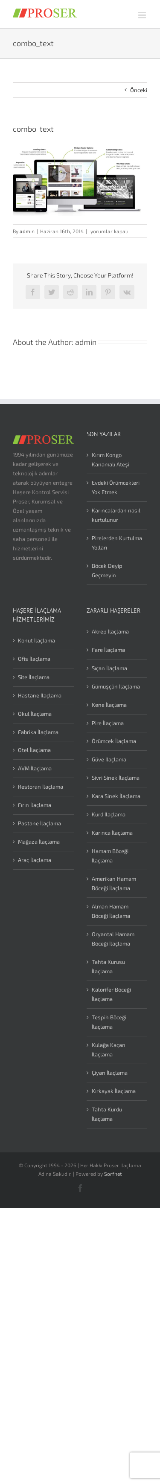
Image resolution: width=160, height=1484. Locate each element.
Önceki (138, 90)
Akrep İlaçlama (110, 631)
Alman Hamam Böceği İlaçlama (111, 911)
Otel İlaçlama (34, 749)
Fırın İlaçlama (34, 804)
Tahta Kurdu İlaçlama (107, 1114)
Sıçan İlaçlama (109, 668)
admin (27, 231)
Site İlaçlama (33, 677)
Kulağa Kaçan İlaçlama (108, 1049)
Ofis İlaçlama (34, 658)
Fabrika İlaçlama (38, 732)
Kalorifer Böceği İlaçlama (111, 994)
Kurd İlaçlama (108, 814)
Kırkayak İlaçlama (114, 1091)
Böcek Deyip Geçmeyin (107, 570)
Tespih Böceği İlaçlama (109, 1022)
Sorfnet (113, 1174)
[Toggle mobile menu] (142, 15)
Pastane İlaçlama (39, 823)
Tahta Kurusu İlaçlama (108, 966)
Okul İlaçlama (35, 713)
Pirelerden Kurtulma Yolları (117, 543)
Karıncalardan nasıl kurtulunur (116, 515)
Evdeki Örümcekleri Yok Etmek (116, 487)
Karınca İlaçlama (112, 832)
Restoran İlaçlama (40, 786)
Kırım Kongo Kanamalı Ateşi (110, 459)
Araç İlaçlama (34, 859)
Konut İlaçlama (36, 640)
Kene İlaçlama (109, 704)
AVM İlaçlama (35, 768)
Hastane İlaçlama (39, 695)
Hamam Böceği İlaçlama (110, 856)
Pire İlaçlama (108, 723)
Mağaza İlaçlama (39, 841)
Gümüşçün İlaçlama (116, 686)
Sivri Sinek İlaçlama (116, 777)
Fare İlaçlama (108, 649)
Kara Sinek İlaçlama (116, 796)
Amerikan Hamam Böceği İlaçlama (114, 883)
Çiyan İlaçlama (110, 1072)
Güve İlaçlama (109, 759)
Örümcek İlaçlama (114, 741)
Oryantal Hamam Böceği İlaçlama (113, 939)
